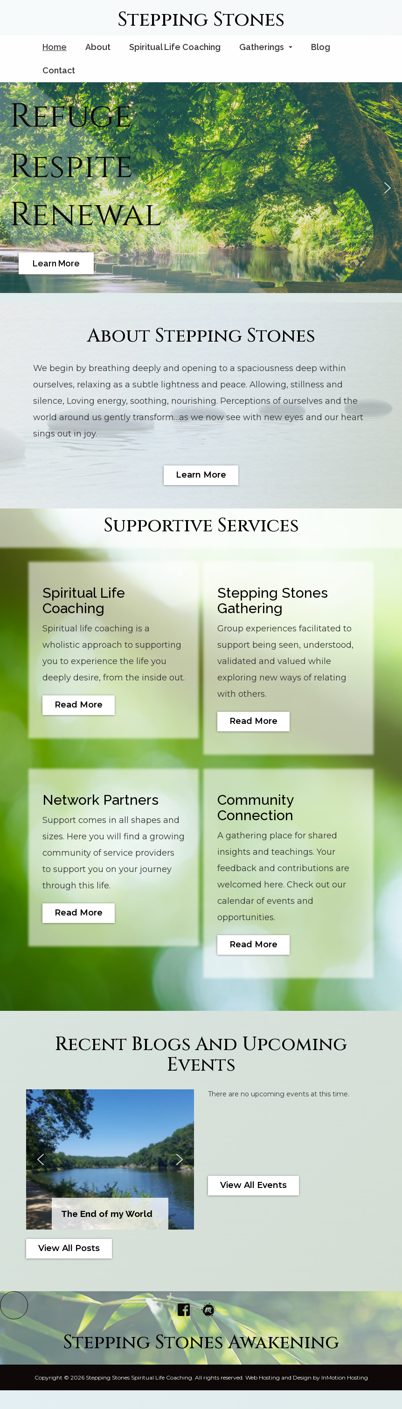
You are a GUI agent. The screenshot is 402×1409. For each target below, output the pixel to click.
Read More (79, 705)
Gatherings (267, 49)
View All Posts (69, 1248)
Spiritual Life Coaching (175, 47)
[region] (201, 187)
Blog (320, 47)
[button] (14, 187)
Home (54, 47)
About (98, 47)
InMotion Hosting (344, 1377)
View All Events (253, 1185)
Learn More (201, 475)
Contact (58, 70)
